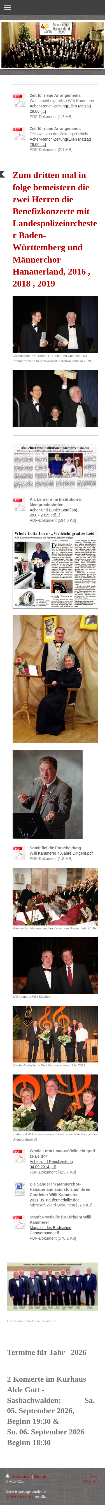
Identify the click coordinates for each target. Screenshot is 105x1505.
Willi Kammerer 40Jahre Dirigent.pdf (61, 853)
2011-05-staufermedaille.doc (54, 1200)
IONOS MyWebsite (20, 1496)
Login (95, 1476)
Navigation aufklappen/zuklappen (52, 7)
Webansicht (91, 1481)
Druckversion (19, 1476)
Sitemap (40, 1476)
